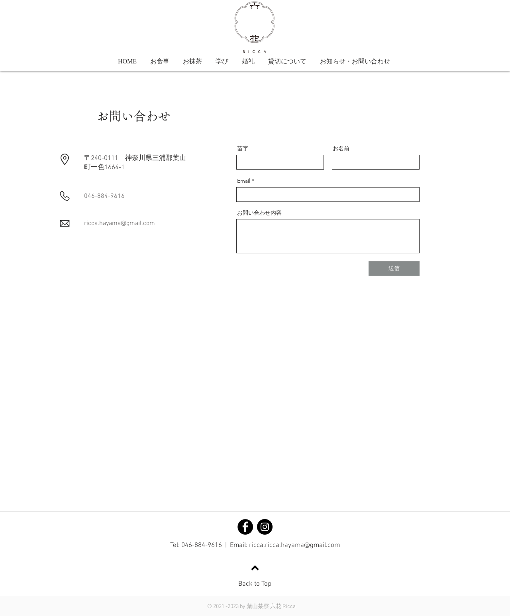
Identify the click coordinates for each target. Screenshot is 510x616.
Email (243, 181)
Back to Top (254, 584)
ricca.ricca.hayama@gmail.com (294, 545)
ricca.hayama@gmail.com (119, 223)
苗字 (242, 148)
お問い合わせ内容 (259, 212)
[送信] (394, 268)
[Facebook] (245, 527)
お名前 (341, 148)
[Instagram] (265, 527)
